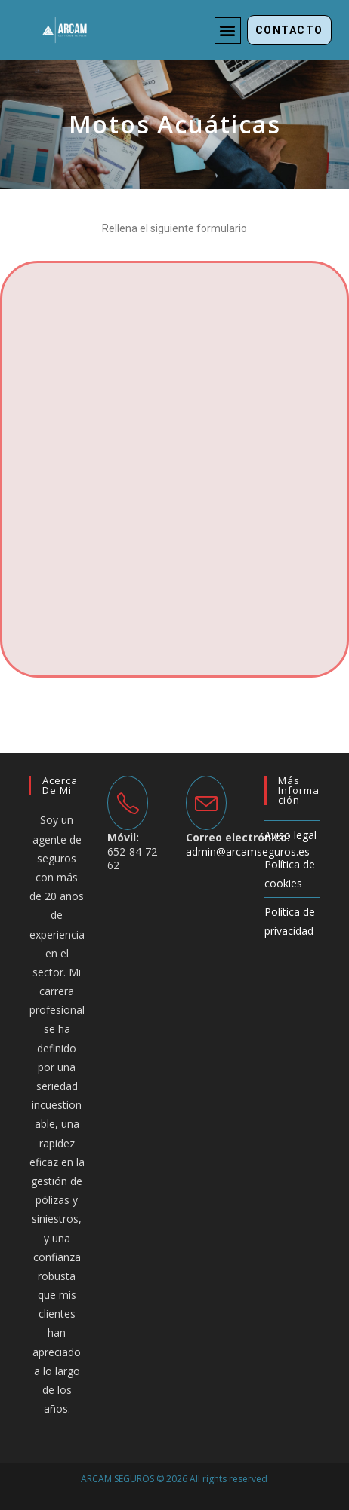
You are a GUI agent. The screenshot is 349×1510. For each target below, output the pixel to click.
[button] (228, 30)
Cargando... (174, 467)
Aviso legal (290, 835)
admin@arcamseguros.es (248, 851)
